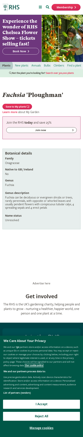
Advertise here (41, 283)
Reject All (41, 416)
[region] (41, 386)
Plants (6, 65)
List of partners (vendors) (17, 393)
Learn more (9, 112)
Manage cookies (41, 428)
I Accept (41, 404)
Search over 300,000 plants (60, 73)
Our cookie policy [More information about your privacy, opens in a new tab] (34, 365)
